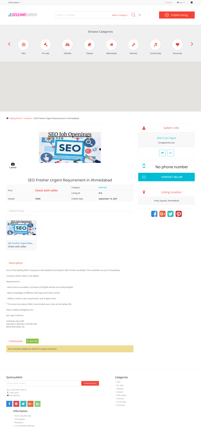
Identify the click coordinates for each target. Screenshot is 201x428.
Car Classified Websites (170, 392)
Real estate (121, 395)
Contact (168, 2)
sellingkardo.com (95, 416)
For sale (120, 385)
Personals (121, 405)
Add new (32, 341)
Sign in (181, 2)
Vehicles (120, 389)
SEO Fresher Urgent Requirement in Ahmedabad (22, 243)
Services (120, 399)
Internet (102, 187)
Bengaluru (164, 389)
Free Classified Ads (168, 382)
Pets (118, 382)
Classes (120, 392)
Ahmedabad (165, 385)
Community (121, 402)
